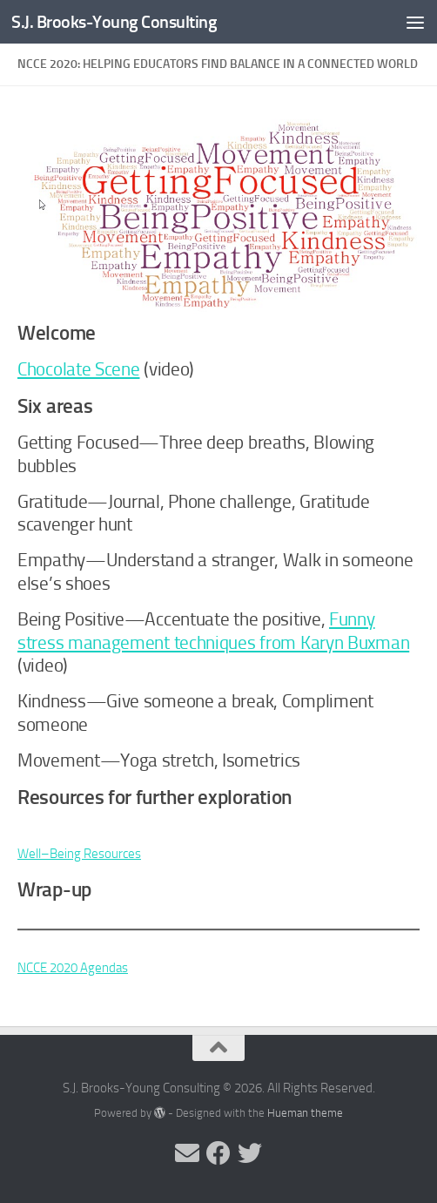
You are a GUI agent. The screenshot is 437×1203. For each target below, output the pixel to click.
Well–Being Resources (79, 854)
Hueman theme (305, 1112)
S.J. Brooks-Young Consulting (118, 21)
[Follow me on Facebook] (218, 1153)
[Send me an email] (187, 1153)
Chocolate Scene (78, 369)
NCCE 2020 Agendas (72, 968)
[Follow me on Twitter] (250, 1153)
